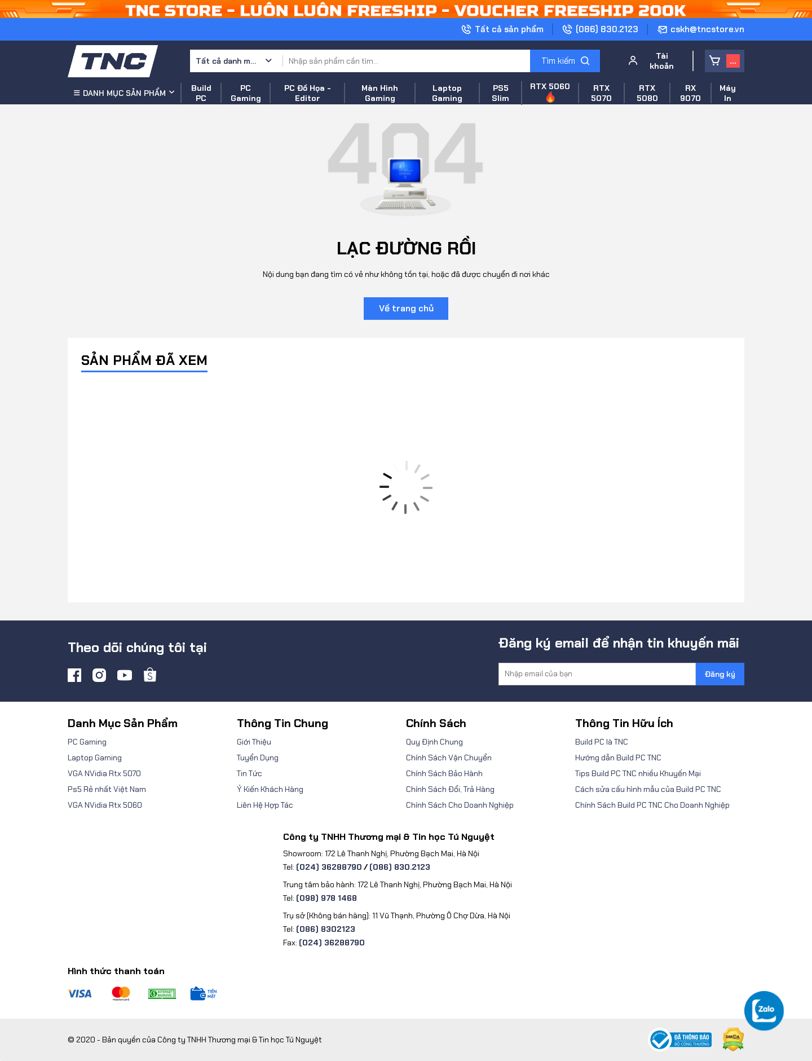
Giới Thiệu (254, 742)
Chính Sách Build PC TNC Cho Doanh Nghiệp (652, 805)
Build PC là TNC (601, 742)
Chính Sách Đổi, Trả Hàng (450, 789)
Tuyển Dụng (258, 757)
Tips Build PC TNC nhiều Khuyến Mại (638, 773)
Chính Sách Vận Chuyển (449, 757)
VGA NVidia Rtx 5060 (105, 805)
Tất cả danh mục (227, 61)
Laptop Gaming (95, 757)
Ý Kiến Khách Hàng (270, 789)
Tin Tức (249, 773)
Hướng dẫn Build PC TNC (618, 757)
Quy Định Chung (434, 742)
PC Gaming (87, 742)
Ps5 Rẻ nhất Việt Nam (107, 789)
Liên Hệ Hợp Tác (265, 805)
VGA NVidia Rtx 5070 (104, 773)
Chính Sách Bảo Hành (444, 773)
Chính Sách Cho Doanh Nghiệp (460, 805)
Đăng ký (720, 674)
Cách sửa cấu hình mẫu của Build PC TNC (648, 789)
